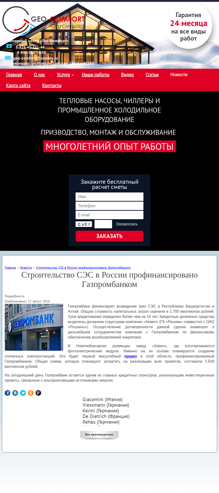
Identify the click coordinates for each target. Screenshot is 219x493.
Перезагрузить (127, 224)
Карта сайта (18, 85)
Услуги (63, 75)
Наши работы (95, 75)
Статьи (152, 75)
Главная (14, 75)
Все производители (99, 434)
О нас (39, 75)
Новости (178, 75)
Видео (127, 75)
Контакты (51, 85)
